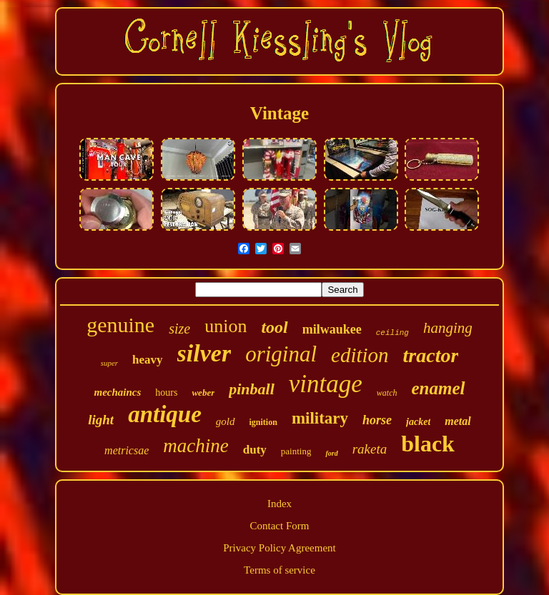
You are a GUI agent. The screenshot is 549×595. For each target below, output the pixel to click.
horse (377, 420)
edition (360, 355)
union (225, 326)
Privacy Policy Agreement (279, 548)
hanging (448, 327)
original (281, 353)
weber (203, 392)
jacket (418, 421)
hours (166, 392)
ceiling (392, 333)
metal (457, 421)
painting (296, 451)
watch (387, 393)
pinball (251, 389)
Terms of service (279, 570)
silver (204, 353)
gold (225, 421)
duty (255, 449)
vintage (325, 384)
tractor (431, 355)
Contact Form (280, 525)
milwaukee (332, 329)
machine (195, 445)
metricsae (126, 450)
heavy (147, 359)
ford (331, 453)
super (109, 363)
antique (165, 414)
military (320, 418)
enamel (438, 388)
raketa (369, 448)
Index (279, 503)
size (179, 328)
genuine (120, 324)
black (428, 443)
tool (274, 327)
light (101, 419)
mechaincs (117, 392)
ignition (263, 422)
